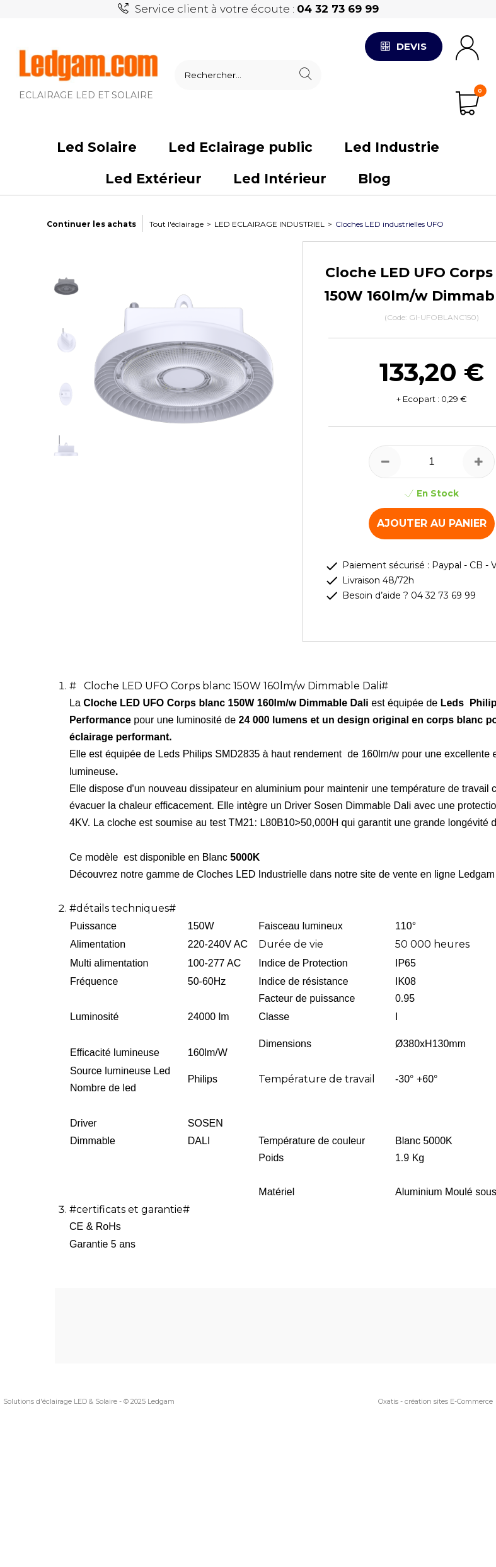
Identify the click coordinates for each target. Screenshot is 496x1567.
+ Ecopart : (417, 399)
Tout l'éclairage (176, 224)
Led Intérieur (279, 179)
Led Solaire (97, 147)
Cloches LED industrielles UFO (389, 224)
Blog (374, 179)
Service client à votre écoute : (257, 9)
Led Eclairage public (240, 147)
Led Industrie (391, 147)
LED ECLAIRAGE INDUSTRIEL (269, 224)
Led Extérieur (153, 179)
